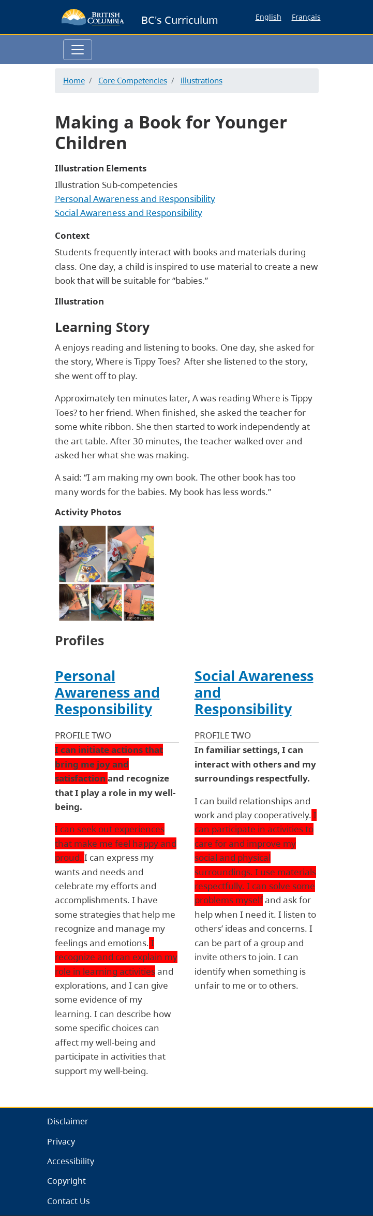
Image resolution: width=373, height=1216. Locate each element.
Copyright (66, 1180)
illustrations (201, 80)
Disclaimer (67, 1121)
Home (74, 80)
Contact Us (68, 1201)
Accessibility (70, 1161)
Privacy (61, 1141)
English (268, 17)
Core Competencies (132, 80)
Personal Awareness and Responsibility (135, 199)
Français (306, 17)
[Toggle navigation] (77, 49)
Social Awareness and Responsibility (128, 213)
